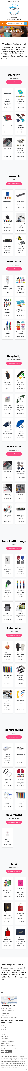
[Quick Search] (15, 23)
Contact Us (4, 1030)
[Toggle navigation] (2, 23)
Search (3, 1034)
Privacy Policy (5, 1044)
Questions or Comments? (8, 1049)
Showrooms (4, 1036)
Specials (3, 1032)
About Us (3, 1028)
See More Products (14, 82)
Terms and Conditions (7, 1041)
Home (2, 1026)
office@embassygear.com (14, 19)
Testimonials (4, 1038)
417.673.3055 (14, 18)
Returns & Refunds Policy (8, 1046)
